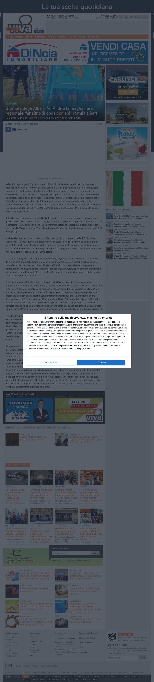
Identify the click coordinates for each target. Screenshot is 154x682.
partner (46, 322)
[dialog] (77, 341)
